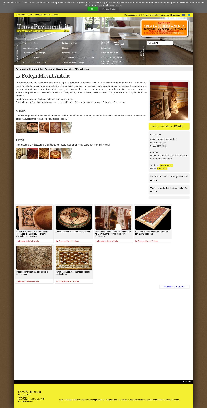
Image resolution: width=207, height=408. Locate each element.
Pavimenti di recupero (56, 69)
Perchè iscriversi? (132, 15)
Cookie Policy (109, 9)
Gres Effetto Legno (79, 69)
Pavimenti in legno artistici (30, 69)
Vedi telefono (166, 165)
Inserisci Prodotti (42, 15)
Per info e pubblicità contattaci (156, 15)
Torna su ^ (187, 382)
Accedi (55, 15)
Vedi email (162, 168)
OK (92, 9)
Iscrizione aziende (24, 15)
